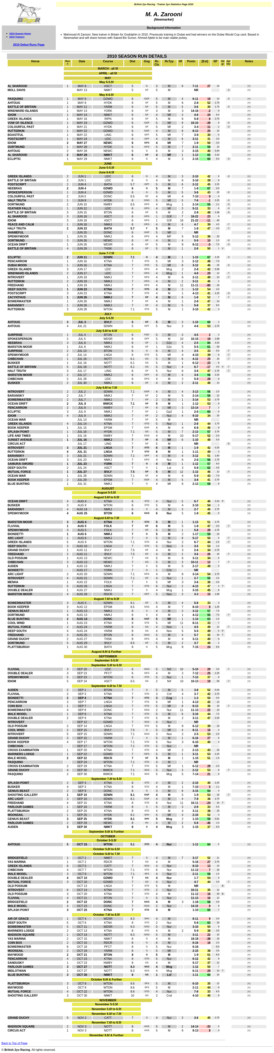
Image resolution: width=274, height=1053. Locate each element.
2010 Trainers (16, 37)
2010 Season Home (20, 33)
